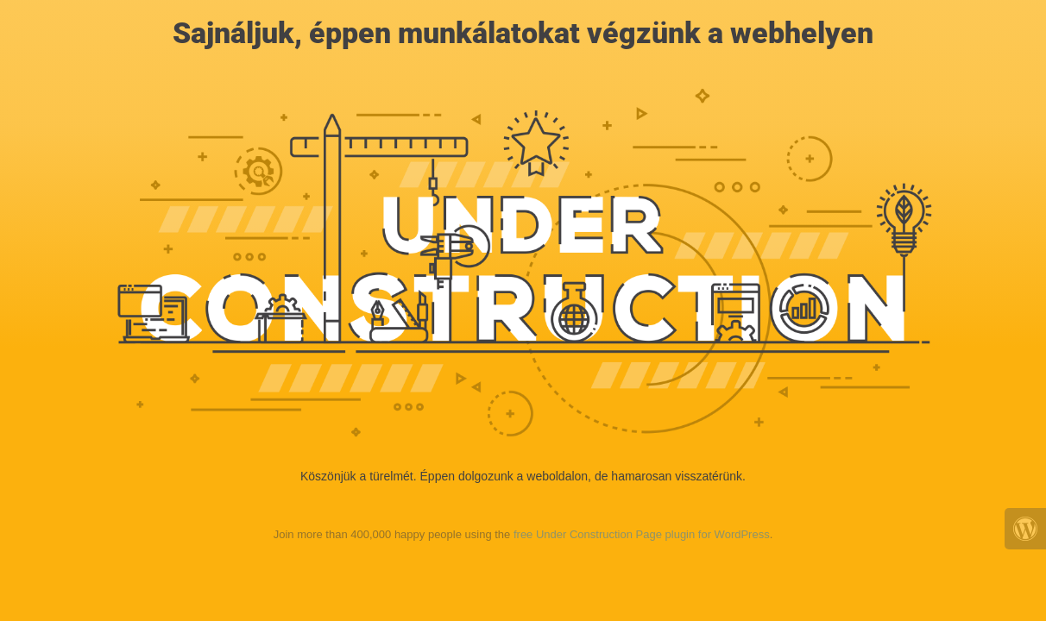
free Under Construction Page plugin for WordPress (642, 534)
